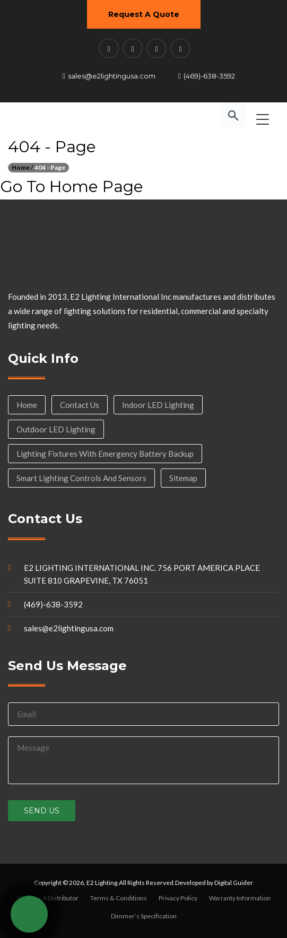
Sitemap (183, 478)
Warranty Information (240, 898)
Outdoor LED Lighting (55, 429)
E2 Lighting (101, 883)
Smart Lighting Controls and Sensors (81, 478)
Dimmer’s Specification (144, 916)
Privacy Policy (178, 898)
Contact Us (79, 405)
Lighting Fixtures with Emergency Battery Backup (105, 453)
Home (26, 405)
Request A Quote (143, 14)
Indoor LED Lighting (158, 405)
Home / (22, 167)
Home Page (96, 186)
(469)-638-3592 (209, 76)
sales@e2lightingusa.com (111, 76)
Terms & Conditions (118, 898)
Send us (41, 810)
